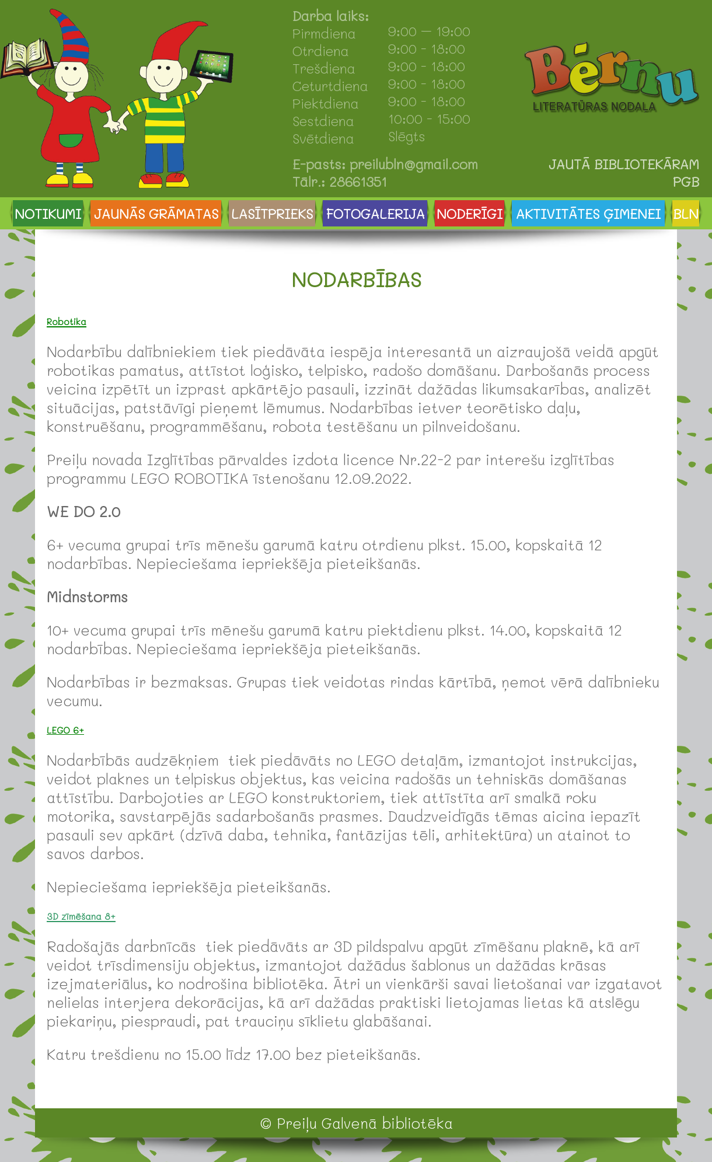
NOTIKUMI (48, 213)
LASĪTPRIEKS (272, 213)
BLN (686, 213)
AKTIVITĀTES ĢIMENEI (588, 213)
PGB (686, 181)
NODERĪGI (469, 213)
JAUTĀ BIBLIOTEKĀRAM (624, 164)
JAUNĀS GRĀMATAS (156, 213)
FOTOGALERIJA (375, 213)
